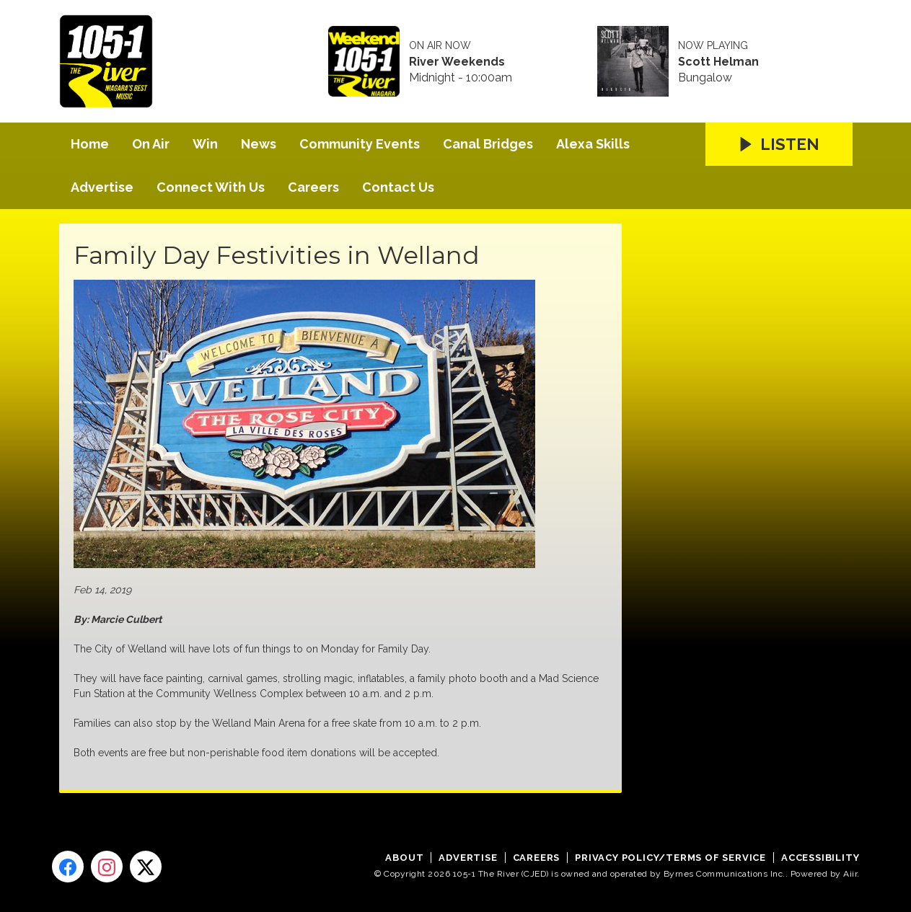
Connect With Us (211, 187)
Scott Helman (718, 62)
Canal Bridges (488, 143)
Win (205, 143)
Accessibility (820, 857)
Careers (313, 187)
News (258, 143)
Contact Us (398, 187)
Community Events (359, 143)
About (404, 857)
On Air (151, 143)
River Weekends (457, 62)
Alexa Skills (593, 143)
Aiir (850, 874)
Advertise (102, 187)
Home (90, 143)
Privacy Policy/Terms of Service (670, 857)
